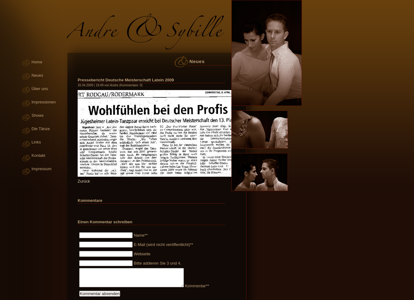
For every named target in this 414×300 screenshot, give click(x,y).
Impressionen (44, 102)
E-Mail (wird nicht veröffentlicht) (163, 244)
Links (36, 142)
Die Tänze (41, 128)
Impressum (42, 168)
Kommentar (196, 286)
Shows (38, 115)
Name (140, 235)
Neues (37, 75)
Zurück (84, 181)
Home (37, 62)
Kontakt (38, 155)
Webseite (142, 254)
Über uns (40, 88)
